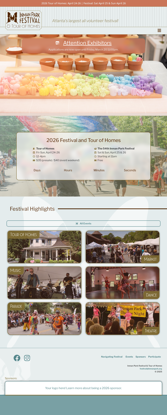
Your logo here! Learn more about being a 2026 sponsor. (83, 388)
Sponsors (141, 356)
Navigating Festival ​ (112, 356)
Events (129, 356)
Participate (154, 356)
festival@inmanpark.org (151, 368)
